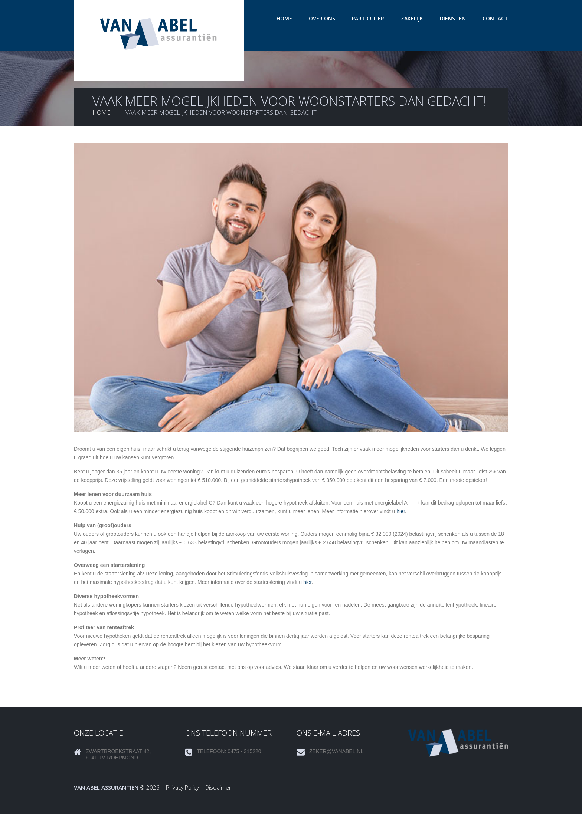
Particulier (368, 18)
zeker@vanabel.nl (336, 751)
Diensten (453, 18)
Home (284, 18)
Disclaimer (218, 787)
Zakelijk (412, 18)
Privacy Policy (182, 787)
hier (400, 511)
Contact (495, 18)
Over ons (322, 18)
